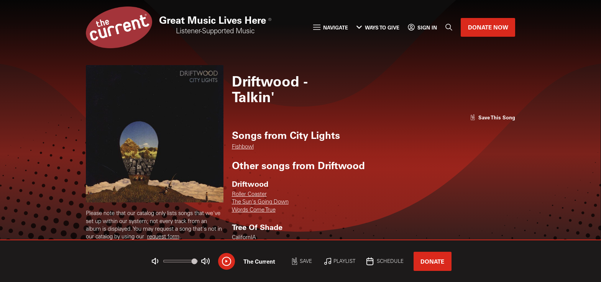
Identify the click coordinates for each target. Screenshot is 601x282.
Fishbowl (243, 147)
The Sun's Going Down (260, 202)
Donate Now (488, 27)
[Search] (449, 27)
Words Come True (254, 210)
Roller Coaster (249, 194)
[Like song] (492, 117)
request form (163, 237)
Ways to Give (377, 27)
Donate (432, 261)
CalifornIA (244, 238)
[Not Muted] (155, 261)
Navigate (330, 27)
